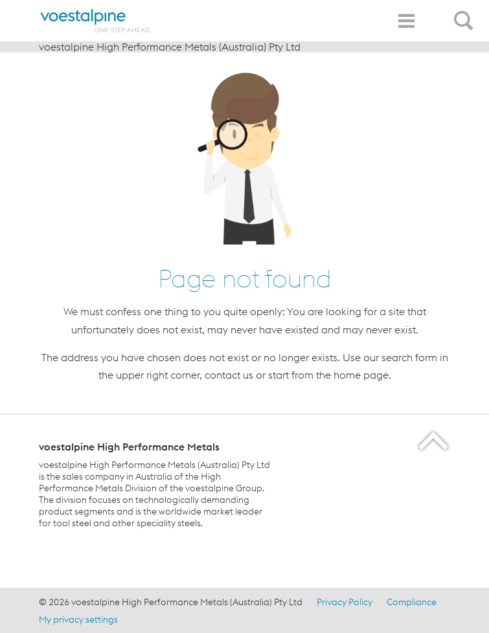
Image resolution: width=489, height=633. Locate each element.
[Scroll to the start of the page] (434, 440)
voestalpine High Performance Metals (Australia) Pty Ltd (170, 46)
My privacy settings (78, 619)
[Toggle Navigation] (406, 21)
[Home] (96, 20)
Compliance (412, 602)
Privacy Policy (344, 602)
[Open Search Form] (466, 14)
